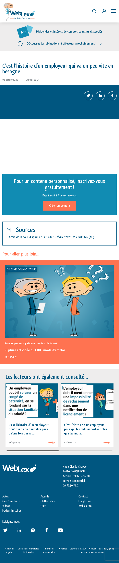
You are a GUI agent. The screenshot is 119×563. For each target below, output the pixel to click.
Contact (83, 496)
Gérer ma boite (11, 501)
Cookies (63, 548)
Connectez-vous (67, 195)
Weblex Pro (85, 506)
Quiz (43, 506)
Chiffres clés (48, 501)
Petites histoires (11, 510)
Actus (5, 496)
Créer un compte (59, 205)
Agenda (45, 496)
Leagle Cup (84, 501)
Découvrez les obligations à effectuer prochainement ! (61, 43)
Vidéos (6, 506)
